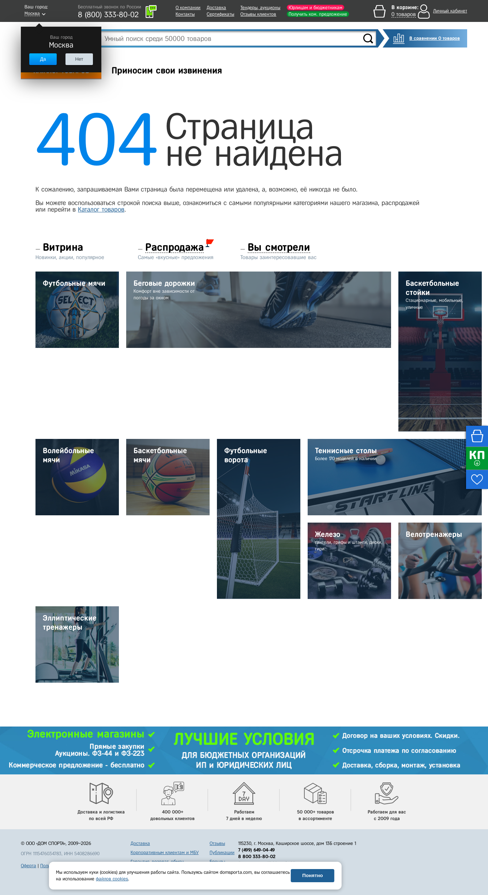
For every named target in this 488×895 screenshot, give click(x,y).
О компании (188, 7)
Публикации (222, 852)
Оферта (28, 865)
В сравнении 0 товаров (434, 38)
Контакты (185, 14)
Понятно (312, 875)
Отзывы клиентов (258, 14)
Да (43, 59)
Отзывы (217, 843)
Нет (79, 59)
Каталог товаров (101, 209)
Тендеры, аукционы (260, 7)
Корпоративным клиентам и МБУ (165, 852)
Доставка (216, 7)
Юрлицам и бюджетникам (315, 7)
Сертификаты (220, 14)
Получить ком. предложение (318, 14)
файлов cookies (112, 878)
